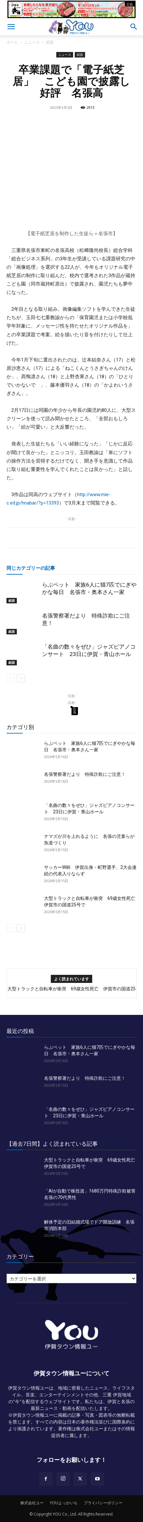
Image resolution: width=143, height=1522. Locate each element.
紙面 (50, 42)
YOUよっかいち (64, 1503)
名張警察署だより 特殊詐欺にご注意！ (85, 774)
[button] (11, 27)
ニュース (32, 42)
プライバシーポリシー (103, 1503)
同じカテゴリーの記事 (30, 568)
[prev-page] (10, 678)
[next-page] (21, 678)
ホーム (12, 42)
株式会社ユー (32, 1503)
